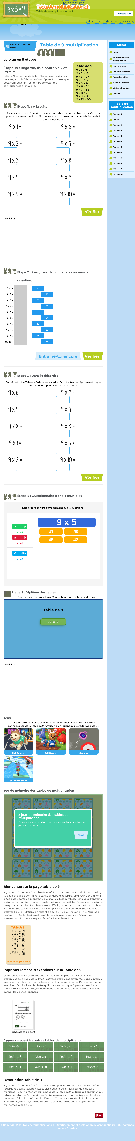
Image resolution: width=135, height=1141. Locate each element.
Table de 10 (118, 163)
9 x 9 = (68, 177)
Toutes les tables (120, 77)
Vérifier (92, 211)
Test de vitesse (119, 66)
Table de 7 (117, 147)
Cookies (72, 1137)
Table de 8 (117, 152)
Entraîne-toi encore (58, 359)
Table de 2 (117, 119)
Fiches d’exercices (121, 82)
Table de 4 (117, 130)
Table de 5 (117, 136)
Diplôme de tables (121, 72)
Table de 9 (117, 158)
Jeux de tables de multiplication (121, 59)
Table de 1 (117, 114)
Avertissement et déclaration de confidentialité (85, 1133)
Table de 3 (117, 125)
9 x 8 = (68, 160)
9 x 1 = (15, 127)
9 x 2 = (15, 144)
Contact (116, 93)
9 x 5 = (15, 194)
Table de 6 (117, 141)
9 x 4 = (15, 177)
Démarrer (53, 630)
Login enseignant (74, 2)
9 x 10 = (68, 194)
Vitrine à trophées (121, 88)
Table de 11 (118, 169)
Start (80, 844)
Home (116, 52)
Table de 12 (118, 174)
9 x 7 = (68, 144)
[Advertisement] (54, 32)
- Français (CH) (123, 13)
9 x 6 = (68, 127)
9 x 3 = (15, 160)
